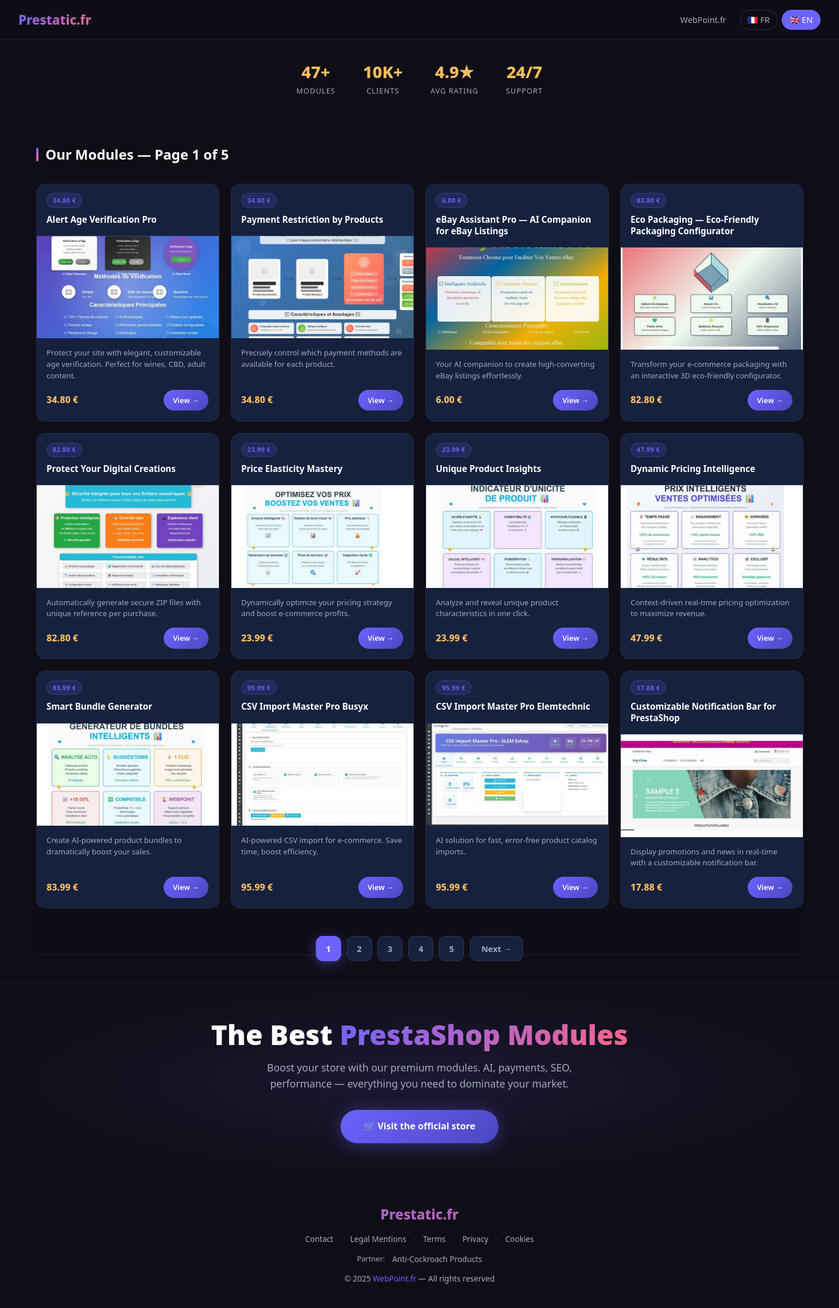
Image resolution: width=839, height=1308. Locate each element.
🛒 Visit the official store (419, 1126)
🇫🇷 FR (759, 19)
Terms (434, 1238)
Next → (496, 948)
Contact (319, 1238)
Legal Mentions (378, 1238)
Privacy (475, 1238)
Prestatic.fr (54, 20)
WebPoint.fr (703, 19)
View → (186, 400)
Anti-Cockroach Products (437, 1258)
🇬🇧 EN (801, 19)
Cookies (519, 1238)
